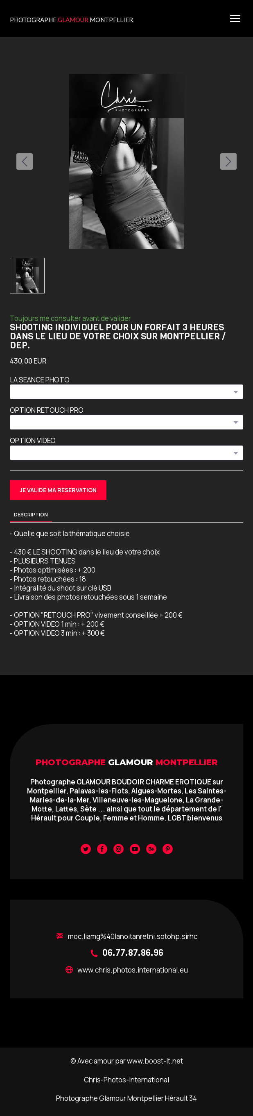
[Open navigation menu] (235, 18)
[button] (58, 490)
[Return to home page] (71, 18)
